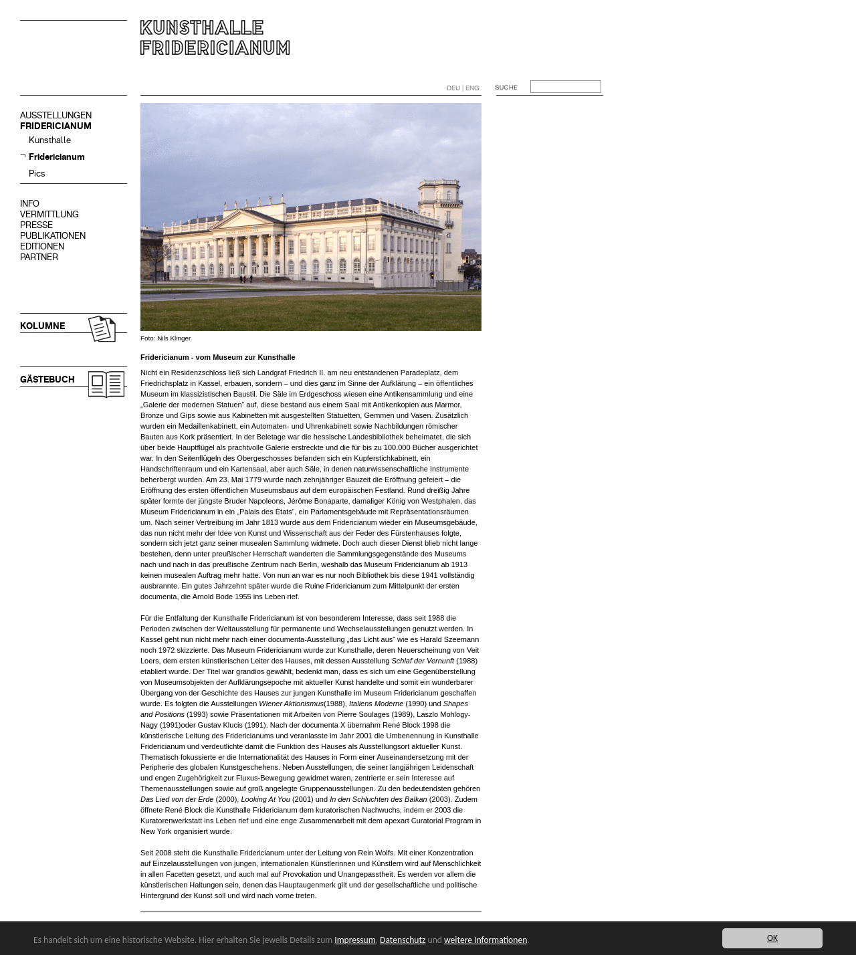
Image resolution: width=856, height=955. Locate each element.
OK (772, 938)
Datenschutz (402, 940)
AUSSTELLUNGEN (56, 115)
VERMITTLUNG (49, 214)
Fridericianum (57, 157)
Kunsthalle (50, 140)
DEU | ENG (463, 88)
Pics (37, 174)
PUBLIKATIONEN (53, 236)
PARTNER (39, 257)
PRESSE (36, 225)
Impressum (354, 940)
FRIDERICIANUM (56, 126)
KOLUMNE (42, 326)
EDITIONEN (42, 246)
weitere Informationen (485, 940)
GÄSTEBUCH (47, 380)
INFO (29, 204)
